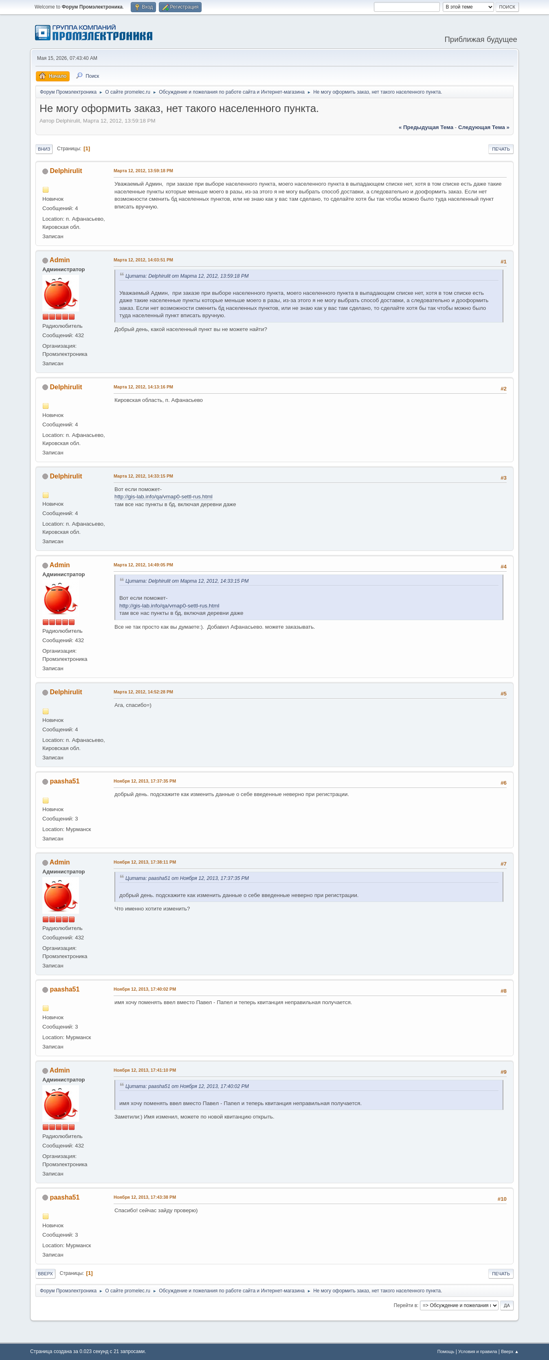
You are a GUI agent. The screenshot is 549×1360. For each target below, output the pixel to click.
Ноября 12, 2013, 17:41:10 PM (145, 1070)
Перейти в (405, 1305)
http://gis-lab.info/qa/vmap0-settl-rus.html (163, 497)
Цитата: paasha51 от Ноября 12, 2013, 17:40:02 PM (187, 1086)
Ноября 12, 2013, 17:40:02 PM (145, 989)
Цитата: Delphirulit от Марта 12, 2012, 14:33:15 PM (186, 581)
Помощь (446, 1351)
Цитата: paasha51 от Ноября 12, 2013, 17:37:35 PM (187, 878)
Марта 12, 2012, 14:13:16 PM (143, 386)
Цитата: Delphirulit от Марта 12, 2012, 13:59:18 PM (186, 276)
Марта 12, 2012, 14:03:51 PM (143, 259)
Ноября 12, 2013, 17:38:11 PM (145, 862)
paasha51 (64, 781)
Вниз (44, 149)
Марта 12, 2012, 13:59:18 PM (143, 170)
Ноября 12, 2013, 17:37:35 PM (145, 781)
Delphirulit (66, 170)
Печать (501, 149)
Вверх (45, 1273)
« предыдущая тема (426, 127)
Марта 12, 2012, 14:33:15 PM (143, 476)
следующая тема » (483, 127)
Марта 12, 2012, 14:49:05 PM (143, 564)
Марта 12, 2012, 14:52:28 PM (143, 691)
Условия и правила (477, 1351)
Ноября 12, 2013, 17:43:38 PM (145, 1197)
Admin (60, 260)
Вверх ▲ (510, 1351)
